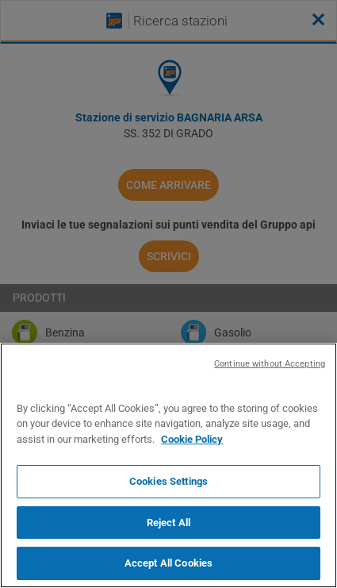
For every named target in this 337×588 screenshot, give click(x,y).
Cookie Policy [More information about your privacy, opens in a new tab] (192, 439)
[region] (168, 465)
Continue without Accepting (269, 364)
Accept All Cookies (168, 563)
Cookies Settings (168, 481)
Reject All (168, 522)
